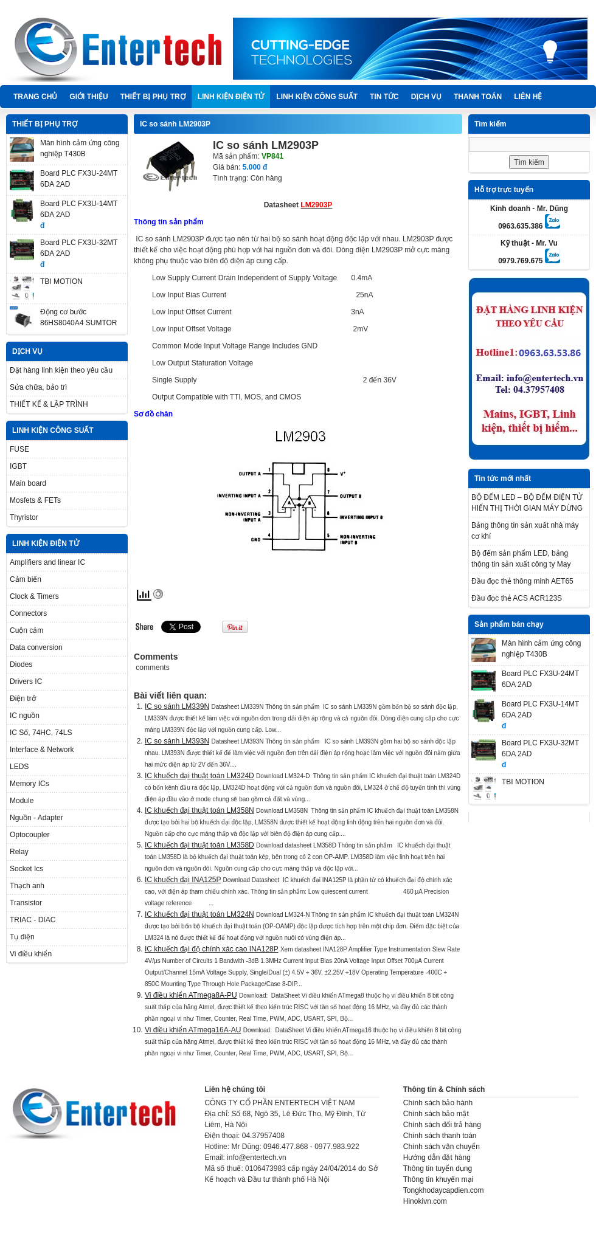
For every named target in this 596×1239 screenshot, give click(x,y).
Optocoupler (29, 834)
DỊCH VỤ (426, 96)
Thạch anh (27, 886)
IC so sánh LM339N (177, 706)
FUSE (19, 449)
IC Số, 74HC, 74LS (41, 732)
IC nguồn (25, 715)
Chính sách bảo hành (438, 1103)
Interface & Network (42, 749)
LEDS (19, 766)
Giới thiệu (88, 96)
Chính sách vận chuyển (441, 1146)
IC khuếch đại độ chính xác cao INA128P (212, 949)
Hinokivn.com (425, 1201)
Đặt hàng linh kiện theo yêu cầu (61, 370)
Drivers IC (26, 681)
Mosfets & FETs (35, 500)
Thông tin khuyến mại (438, 1179)
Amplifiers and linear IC (47, 562)
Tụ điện (22, 937)
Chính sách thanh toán (440, 1135)
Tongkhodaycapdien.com (443, 1190)
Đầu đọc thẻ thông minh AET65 (522, 581)
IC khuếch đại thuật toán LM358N (199, 810)
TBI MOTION (61, 281)
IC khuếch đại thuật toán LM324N (199, 914)
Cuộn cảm (26, 630)
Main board (28, 483)
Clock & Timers (34, 596)
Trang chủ (35, 96)
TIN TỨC (384, 96)
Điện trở (23, 698)
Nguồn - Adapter (36, 817)
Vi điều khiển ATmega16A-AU (193, 1030)
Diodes (21, 664)
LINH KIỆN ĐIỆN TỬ (231, 96)
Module (21, 800)
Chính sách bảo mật (436, 1114)
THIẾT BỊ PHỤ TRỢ (152, 96)
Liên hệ (528, 96)
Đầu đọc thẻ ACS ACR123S (516, 598)
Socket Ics (26, 869)
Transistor (26, 903)
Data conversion (36, 647)
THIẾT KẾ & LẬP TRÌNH (49, 404)
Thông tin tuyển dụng (437, 1168)
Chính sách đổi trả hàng (442, 1124)
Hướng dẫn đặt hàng (437, 1157)
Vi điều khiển (31, 954)
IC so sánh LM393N (177, 741)
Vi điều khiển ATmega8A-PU (191, 995)
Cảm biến (25, 579)
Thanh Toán (478, 96)
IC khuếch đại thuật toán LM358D (199, 845)
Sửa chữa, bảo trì (38, 387)
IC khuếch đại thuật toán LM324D (199, 775)
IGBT (18, 466)
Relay (19, 851)
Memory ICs (29, 783)
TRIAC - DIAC (32, 920)
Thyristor (24, 517)
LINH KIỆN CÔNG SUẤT (317, 96)
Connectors (28, 613)
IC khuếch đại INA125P (183, 879)
